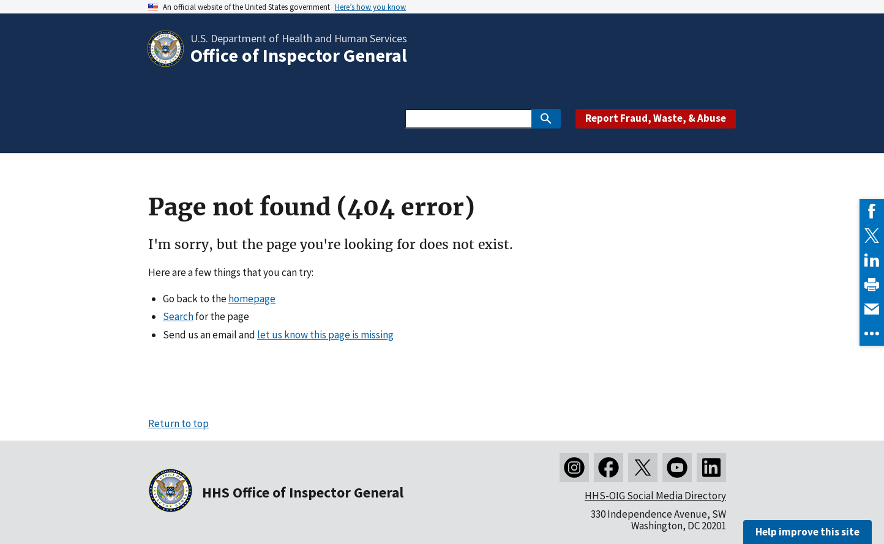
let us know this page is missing (325, 334)
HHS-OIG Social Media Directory (655, 495)
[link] (872, 211)
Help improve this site (807, 531)
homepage (251, 298)
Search (178, 316)
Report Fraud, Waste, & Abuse (655, 118)
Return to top (178, 423)
